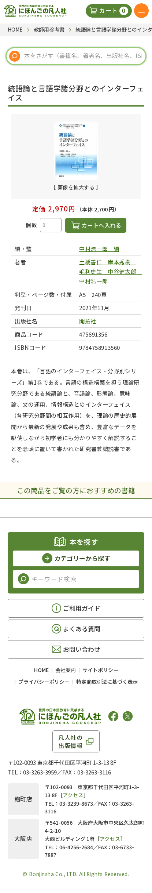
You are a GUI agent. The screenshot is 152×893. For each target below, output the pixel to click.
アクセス (73, 795)
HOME (41, 670)
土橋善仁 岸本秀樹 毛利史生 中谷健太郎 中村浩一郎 (110, 271)
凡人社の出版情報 (70, 741)
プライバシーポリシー (44, 681)
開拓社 (87, 321)
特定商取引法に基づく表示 (107, 681)
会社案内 (65, 670)
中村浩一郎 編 (99, 248)
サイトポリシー (100, 670)
